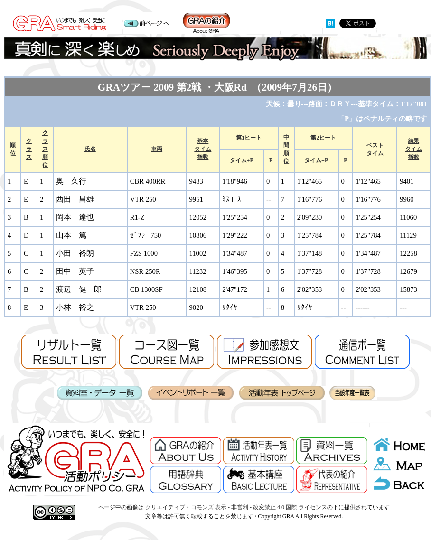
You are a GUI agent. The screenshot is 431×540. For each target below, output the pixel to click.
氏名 (90, 149)
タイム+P (241, 160)
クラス (29, 149)
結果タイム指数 (413, 149)
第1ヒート (249, 137)
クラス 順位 (45, 149)
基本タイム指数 (202, 149)
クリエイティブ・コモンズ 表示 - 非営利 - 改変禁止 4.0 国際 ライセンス (236, 507)
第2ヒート (323, 137)
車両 (156, 149)
